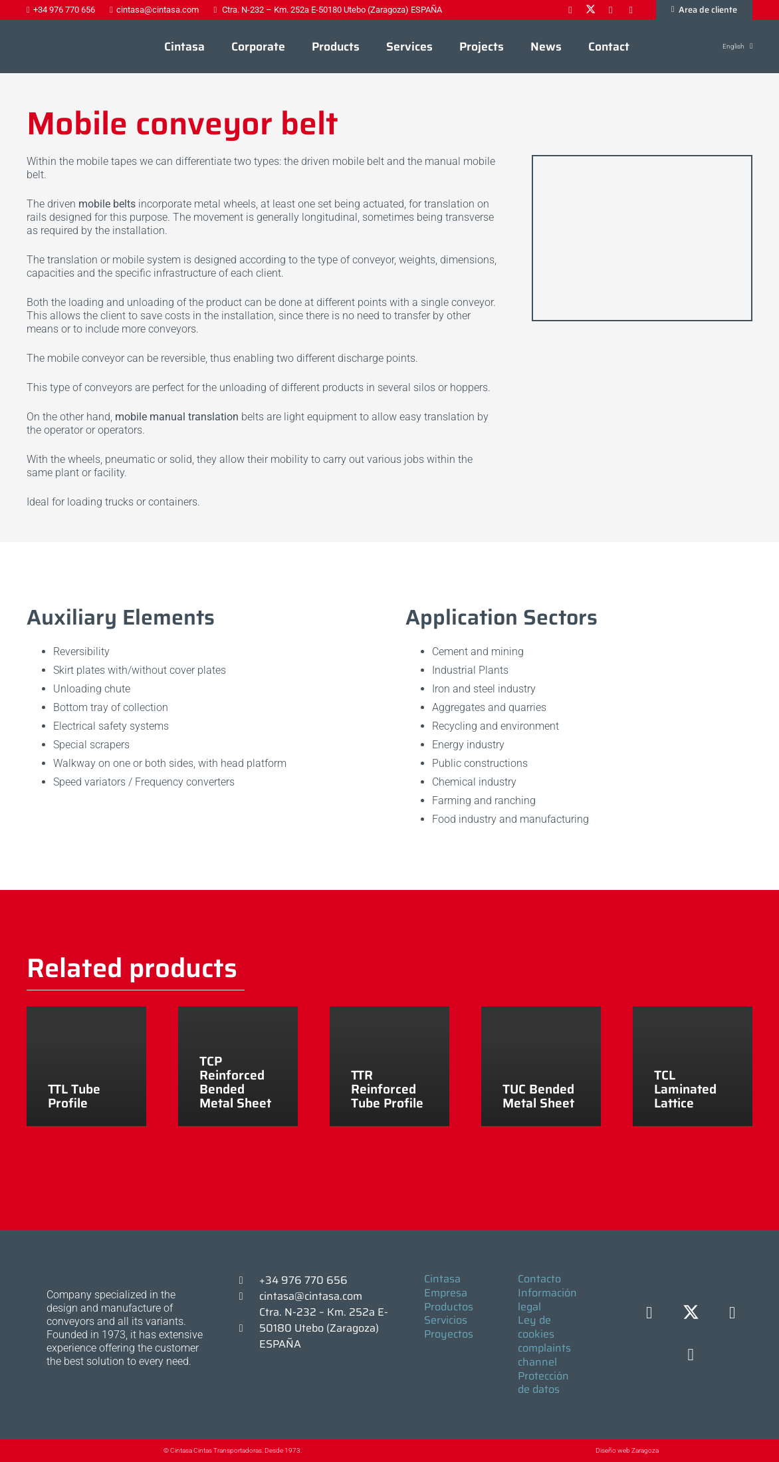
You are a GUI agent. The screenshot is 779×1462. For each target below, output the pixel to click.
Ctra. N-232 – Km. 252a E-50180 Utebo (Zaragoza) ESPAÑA (323, 1328)
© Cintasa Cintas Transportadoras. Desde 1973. (233, 1450)
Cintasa (442, 1278)
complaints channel (544, 1355)
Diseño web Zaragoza (627, 1450)
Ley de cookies (536, 1327)
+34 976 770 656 (303, 1280)
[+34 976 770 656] (247, 1280)
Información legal (547, 1299)
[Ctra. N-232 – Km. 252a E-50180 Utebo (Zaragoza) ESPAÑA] (247, 1328)
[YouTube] (691, 1355)
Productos (448, 1306)
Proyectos (448, 1334)
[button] (730, 46)
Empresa (445, 1292)
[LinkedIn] (732, 1313)
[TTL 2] (642, 162)
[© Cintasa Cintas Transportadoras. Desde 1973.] (150, 1451)
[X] (691, 1313)
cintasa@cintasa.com (310, 1296)
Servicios (445, 1320)
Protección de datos (543, 1383)
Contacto (539, 1278)
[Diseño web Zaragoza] (565, 1450)
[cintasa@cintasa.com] (247, 1296)
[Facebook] (649, 1313)
